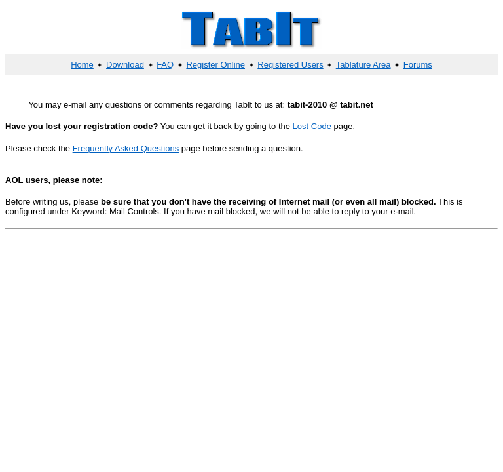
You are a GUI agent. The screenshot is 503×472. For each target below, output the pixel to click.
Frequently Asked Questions (126, 148)
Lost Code (312, 126)
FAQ (165, 64)
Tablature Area (363, 64)
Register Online (215, 64)
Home (82, 64)
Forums (417, 64)
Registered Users (290, 64)
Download (125, 64)
